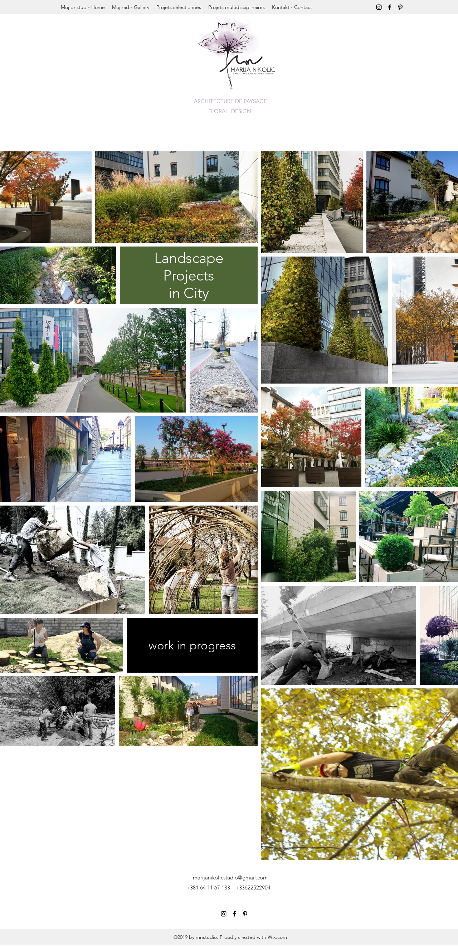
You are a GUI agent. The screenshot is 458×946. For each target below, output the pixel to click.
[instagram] (379, 7)
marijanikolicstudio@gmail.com (230, 877)
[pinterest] (400, 7)
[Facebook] (389, 7)
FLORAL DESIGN (230, 111)
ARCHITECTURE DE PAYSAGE (230, 101)
